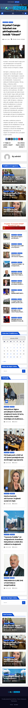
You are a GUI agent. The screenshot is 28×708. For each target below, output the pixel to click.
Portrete (12, 207)
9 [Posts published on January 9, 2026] (17, 347)
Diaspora (20, 262)
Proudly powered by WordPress (9, 699)
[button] (23, 13)
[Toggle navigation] (13, 13)
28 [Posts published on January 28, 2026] (10, 357)
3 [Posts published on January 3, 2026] (20, 344)
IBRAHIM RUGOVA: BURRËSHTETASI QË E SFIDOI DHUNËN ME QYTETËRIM (17, 322)
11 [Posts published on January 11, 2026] (23, 347)
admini (18, 156)
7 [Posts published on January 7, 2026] (10, 347)
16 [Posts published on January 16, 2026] (17, 351)
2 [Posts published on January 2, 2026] (17, 344)
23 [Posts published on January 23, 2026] (17, 354)
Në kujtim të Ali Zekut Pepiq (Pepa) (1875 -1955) (17, 312)
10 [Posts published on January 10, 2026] (20, 347)
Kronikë (19, 299)
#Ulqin (23, 39)
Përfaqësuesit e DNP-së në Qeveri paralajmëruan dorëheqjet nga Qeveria (14, 457)
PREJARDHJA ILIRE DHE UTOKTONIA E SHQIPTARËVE (16, 275)
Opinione (20, 234)
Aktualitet (5, 22)
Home (11, 704)
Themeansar (14, 701)
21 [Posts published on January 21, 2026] (10, 354)
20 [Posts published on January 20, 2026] (7, 354)
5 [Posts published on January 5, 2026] (4, 347)
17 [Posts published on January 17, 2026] (20, 351)
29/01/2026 (8, 421)
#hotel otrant (16, 39)
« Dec (4, 361)
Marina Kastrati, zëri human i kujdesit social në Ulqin (13, 211)
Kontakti (16, 704)
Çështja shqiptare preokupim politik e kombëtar (17, 284)
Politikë (11, 22)
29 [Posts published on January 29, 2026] (14, 357)
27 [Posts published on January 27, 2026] (7, 357)
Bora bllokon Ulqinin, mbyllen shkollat (20, 145)
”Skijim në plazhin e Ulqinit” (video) (8, 145)
